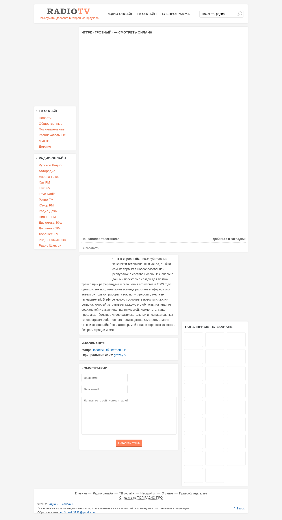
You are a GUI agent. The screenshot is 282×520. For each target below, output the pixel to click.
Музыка (44, 141)
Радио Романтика (52, 239)
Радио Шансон (50, 245)
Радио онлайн (120, 14)
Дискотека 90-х (50, 228)
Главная (81, 493)
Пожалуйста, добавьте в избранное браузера (69, 18)
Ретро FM (46, 199)
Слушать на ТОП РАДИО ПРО (141, 497)
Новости (98, 350)
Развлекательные (52, 135)
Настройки (148, 493)
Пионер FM (47, 217)
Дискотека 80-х (50, 222)
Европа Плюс (49, 176)
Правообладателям (193, 493)
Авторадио (47, 171)
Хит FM (44, 182)
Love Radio (47, 194)
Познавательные (52, 129)
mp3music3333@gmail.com (78, 512)
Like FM (44, 188)
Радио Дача (48, 211)
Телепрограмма (175, 14)
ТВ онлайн (147, 14)
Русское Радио (50, 165)
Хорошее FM (48, 234)
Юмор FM (46, 205)
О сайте (167, 493)
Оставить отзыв (129, 449)
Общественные (115, 350)
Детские (45, 146)
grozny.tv (120, 355)
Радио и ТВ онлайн (60, 504)
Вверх (241, 508)
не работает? (90, 248)
